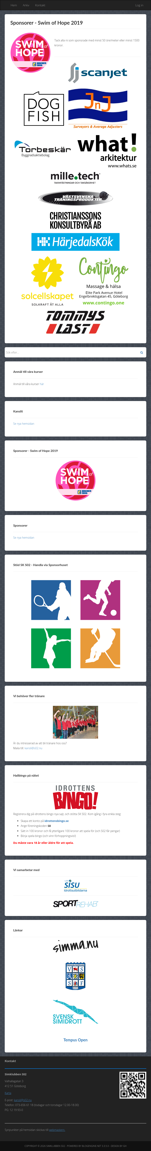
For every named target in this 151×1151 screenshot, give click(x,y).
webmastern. (57, 1130)
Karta (8, 1093)
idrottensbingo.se (56, 821)
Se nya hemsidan (23, 423)
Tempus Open (76, 1039)
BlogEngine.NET (91, 1146)
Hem (14, 5)
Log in (139, 5)
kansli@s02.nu (33, 748)
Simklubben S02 (55, 1146)
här (42, 384)
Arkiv (26, 5)
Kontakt (40, 5)
